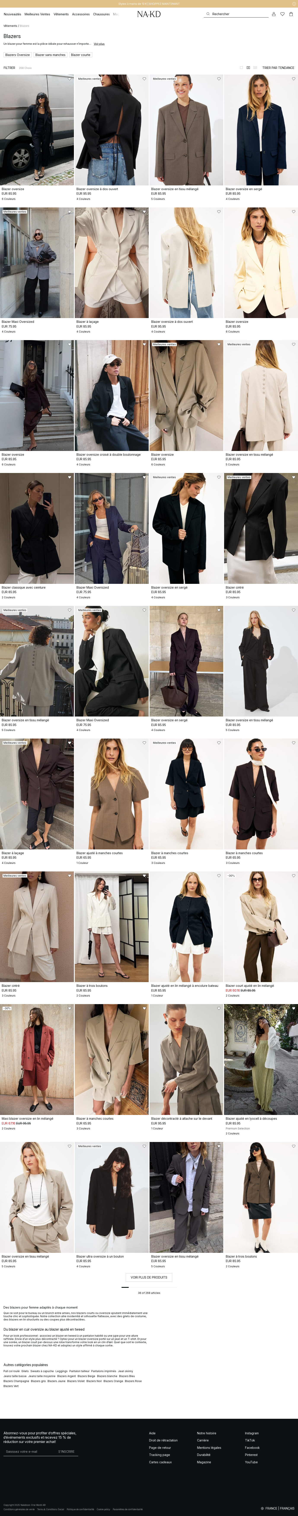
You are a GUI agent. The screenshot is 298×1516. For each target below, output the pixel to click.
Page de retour (160, 1447)
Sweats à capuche (42, 1371)
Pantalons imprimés (103, 1371)
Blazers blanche (107, 1376)
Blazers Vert (11, 1386)
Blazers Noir (94, 1381)
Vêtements (10, 25)
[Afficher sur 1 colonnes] (241, 67)
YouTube (251, 1462)
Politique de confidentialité (80, 1509)
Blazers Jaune (56, 1381)
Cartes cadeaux (160, 1462)
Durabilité (203, 1455)
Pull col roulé (11, 1371)
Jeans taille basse (15, 1376)
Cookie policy (103, 1509)
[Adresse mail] (29, 1451)
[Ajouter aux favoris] (69, 79)
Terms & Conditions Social (50, 1509)
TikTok (250, 1440)
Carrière (203, 1440)
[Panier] (291, 14)
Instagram (252, 1433)
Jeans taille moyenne (42, 1376)
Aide (152, 1433)
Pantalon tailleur (79, 1371)
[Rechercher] (236, 13)
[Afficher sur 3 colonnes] (255, 67)
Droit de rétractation (163, 1440)
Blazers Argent (66, 1376)
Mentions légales (209, 1447)
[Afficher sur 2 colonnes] (248, 67)
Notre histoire (206, 1433)
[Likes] (282, 14)
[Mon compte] (273, 14)
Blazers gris (38, 1381)
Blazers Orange (113, 1381)
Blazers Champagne (16, 1381)
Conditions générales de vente (19, 1509)
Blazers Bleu (127, 1376)
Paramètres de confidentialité (128, 1509)
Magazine (204, 1462)
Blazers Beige (86, 1376)
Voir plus (99, 43)
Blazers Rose (133, 1381)
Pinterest (251, 1455)
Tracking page (159, 1455)
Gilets (25, 1371)
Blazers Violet (76, 1381)
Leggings (62, 1371)
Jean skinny (125, 1371)
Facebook (252, 1447)
